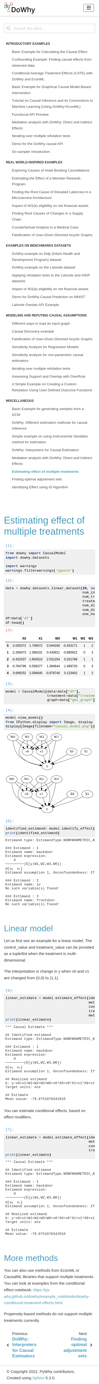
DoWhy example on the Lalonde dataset (43, 267)
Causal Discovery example (33, 331)
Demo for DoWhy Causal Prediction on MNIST (48, 297)
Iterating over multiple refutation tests (41, 136)
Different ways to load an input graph (41, 323)
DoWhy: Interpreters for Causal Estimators (45, 450)
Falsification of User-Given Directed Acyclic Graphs (52, 235)
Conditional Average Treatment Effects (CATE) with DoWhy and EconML (52, 76)
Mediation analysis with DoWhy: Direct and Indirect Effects (52, 125)
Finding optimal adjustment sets (37, 479)
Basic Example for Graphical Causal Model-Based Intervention (51, 90)
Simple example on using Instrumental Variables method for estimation (50, 439)
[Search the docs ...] (49, 28)
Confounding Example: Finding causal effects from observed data (51, 62)
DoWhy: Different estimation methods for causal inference (49, 425)
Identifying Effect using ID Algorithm (40, 487)
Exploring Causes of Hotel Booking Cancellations (50, 170)
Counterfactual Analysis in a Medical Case (45, 227)
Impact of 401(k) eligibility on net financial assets (50, 206)
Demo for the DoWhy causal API (37, 144)
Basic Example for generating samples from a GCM (48, 412)
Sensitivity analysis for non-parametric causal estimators (47, 358)
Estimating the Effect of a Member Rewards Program (46, 181)
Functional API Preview (30, 114)
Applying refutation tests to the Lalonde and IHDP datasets (51, 278)
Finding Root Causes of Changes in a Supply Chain (47, 216)
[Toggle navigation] (88, 8)
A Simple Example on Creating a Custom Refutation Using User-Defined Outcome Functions (52, 387)
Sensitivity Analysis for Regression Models (45, 347)
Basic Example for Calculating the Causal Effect (49, 52)
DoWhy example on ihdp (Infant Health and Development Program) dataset (46, 256)
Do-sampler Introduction (31, 152)
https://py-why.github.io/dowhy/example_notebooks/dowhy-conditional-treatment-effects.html (47, 1296)
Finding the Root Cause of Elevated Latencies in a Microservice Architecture (51, 195)
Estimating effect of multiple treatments (45, 472)
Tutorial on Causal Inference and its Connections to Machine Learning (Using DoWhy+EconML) (52, 103)
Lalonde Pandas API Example (35, 305)
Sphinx (38, 1378)
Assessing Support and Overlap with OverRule (48, 376)
